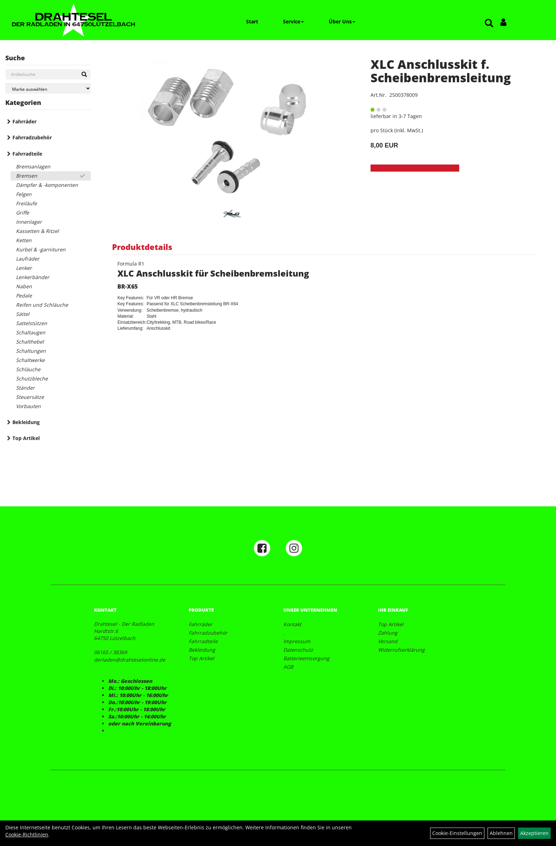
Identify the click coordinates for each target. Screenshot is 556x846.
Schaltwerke (30, 360)
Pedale (24, 295)
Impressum (296, 641)
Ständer (25, 387)
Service (293, 21)
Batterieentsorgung (306, 658)
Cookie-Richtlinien (26, 834)
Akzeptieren (534, 833)
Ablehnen (501, 833)
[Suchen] (84, 74)
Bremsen (26, 175)
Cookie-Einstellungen (457, 833)
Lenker (24, 268)
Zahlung (387, 632)
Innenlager (29, 221)
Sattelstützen (31, 323)
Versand (387, 641)
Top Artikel (26, 438)
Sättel (22, 314)
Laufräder (27, 258)
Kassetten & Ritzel (37, 231)
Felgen (24, 194)
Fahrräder (24, 121)
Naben (24, 286)
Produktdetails (142, 246)
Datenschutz (298, 649)
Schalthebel (30, 341)
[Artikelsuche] (489, 23)
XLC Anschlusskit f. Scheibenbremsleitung (441, 70)
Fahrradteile (27, 153)
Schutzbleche (32, 378)
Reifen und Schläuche (42, 304)
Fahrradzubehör (32, 137)
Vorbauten (28, 406)
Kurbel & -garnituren (41, 249)
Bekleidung (26, 422)
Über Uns (342, 21)
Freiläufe (26, 203)
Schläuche (28, 369)
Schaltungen (31, 350)
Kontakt (292, 624)
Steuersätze (30, 397)
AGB (288, 666)
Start (252, 21)
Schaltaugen (30, 332)
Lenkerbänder (32, 277)
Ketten (24, 240)
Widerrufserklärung (401, 649)
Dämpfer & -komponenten (47, 185)
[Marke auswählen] (48, 88)
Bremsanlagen (33, 166)
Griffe (22, 212)
